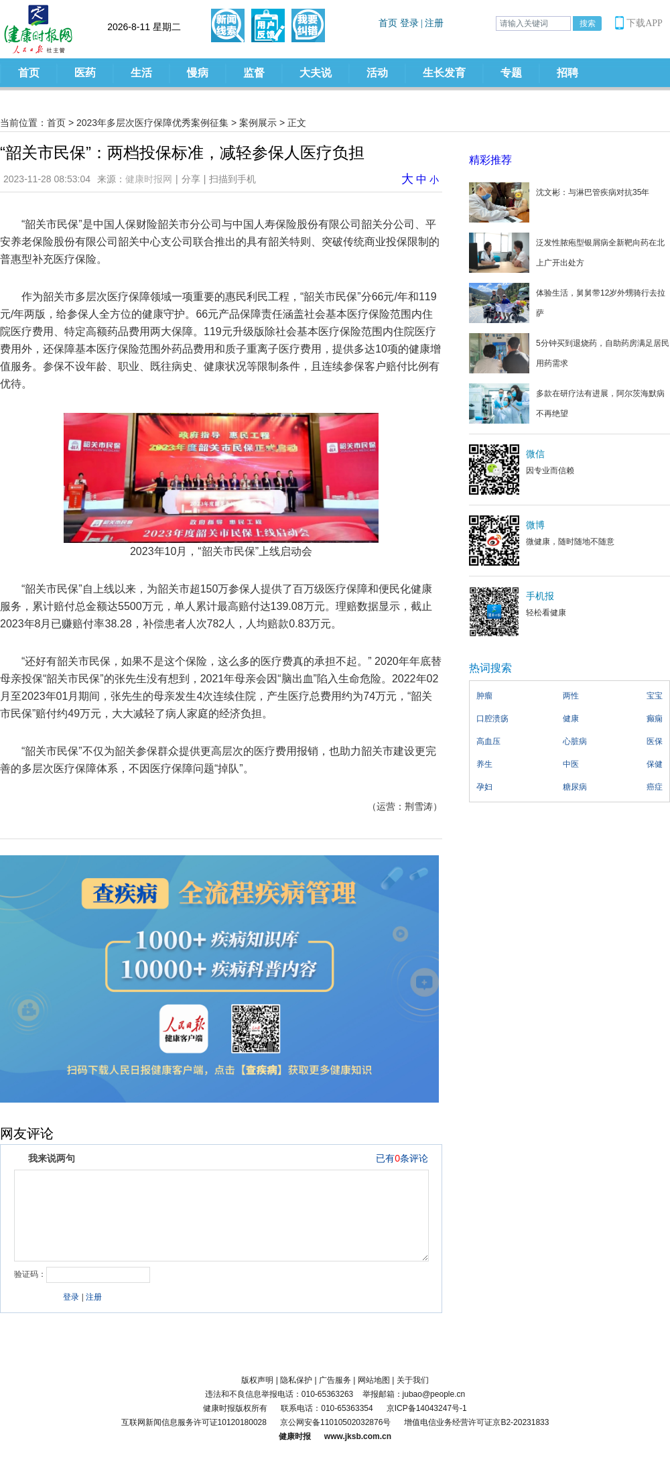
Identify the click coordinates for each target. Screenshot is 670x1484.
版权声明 (257, 1380)
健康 (571, 718)
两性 (571, 695)
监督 (254, 72)
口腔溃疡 (492, 718)
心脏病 (575, 741)
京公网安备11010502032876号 (335, 1422)
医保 (655, 741)
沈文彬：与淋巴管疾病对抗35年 (592, 192)
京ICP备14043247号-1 (427, 1408)
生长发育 (444, 72)
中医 (571, 764)
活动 (377, 72)
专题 (511, 72)
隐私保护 (296, 1380)
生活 (141, 72)
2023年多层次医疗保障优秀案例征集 (152, 122)
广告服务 (335, 1380)
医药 (85, 72)
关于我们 (413, 1380)
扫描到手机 (232, 179)
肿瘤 (484, 695)
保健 (655, 764)
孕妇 (484, 787)
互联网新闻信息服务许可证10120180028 (194, 1422)
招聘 (567, 72)
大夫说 (315, 72)
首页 (29, 72)
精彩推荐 (490, 160)
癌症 (655, 787)
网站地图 (374, 1380)
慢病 (197, 72)
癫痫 (655, 718)
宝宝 (655, 695)
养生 (484, 764)
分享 (191, 179)
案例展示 (258, 122)
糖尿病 (575, 787)
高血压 (488, 741)
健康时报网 (148, 179)
